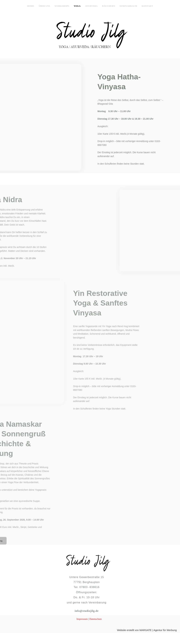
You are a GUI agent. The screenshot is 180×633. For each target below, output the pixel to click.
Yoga (77, 6)
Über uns (44, 6)
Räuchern (108, 6)
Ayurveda (91, 6)
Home (30, 6)
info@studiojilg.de (87, 610)
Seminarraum (128, 6)
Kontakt (147, 6)
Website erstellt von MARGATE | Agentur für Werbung (147, 630)
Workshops (61, 6)
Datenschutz (95, 619)
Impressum (82, 619)
